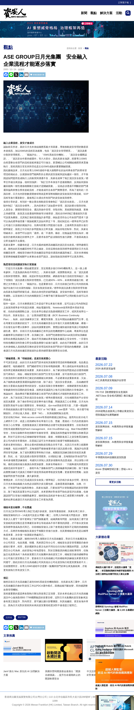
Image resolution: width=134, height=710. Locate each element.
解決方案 (106, 13)
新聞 (84, 13)
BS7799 (22, 617)
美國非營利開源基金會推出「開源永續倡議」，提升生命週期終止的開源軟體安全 (62, 675)
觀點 (93, 13)
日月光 (9, 617)
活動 (119, 13)
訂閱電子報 (123, 2)
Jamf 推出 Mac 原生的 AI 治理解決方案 (21, 673)
